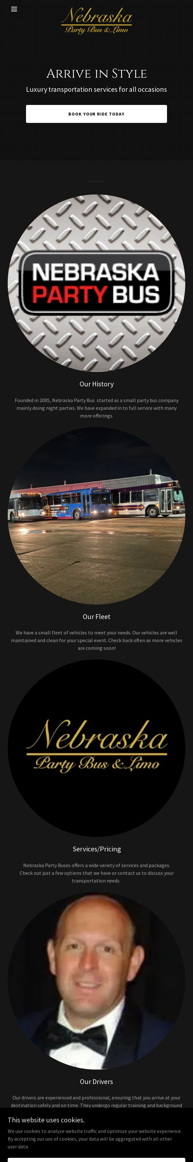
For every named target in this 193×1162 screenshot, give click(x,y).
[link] (96, 9)
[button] (21, 9)
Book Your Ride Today (96, 114)
